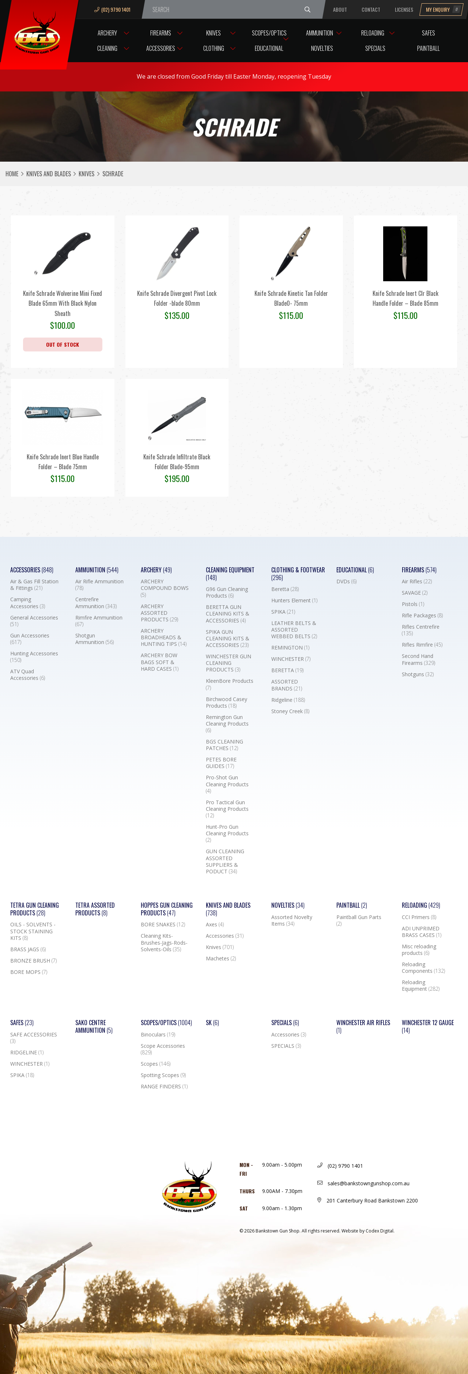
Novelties (322, 48)
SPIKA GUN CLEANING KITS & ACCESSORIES (227, 638)
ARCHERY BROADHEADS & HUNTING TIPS (163, 637)
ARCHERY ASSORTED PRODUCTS (159, 613)
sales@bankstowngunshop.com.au (363, 1183)
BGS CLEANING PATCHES (224, 745)
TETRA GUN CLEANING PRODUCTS (34, 909)
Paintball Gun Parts (358, 920)
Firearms (160, 33)
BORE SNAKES (163, 924)
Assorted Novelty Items (291, 920)
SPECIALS (286, 1046)
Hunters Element (294, 600)
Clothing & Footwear (298, 573)
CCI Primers (419, 917)
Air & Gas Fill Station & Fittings (34, 584)
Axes (215, 924)
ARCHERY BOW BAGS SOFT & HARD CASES (159, 662)
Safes (428, 33)
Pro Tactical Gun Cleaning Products (227, 809)
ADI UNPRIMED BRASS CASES (421, 931)
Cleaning (107, 48)
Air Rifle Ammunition (99, 584)
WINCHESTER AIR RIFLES (363, 1026)
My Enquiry (443, 9)
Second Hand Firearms (418, 659)
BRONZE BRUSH (33, 960)
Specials (375, 48)
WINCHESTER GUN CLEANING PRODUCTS (228, 663)
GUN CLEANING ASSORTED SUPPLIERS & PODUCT (225, 861)
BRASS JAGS (28, 949)
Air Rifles (417, 581)
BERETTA (287, 670)
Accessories (160, 48)
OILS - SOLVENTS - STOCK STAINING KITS (33, 931)
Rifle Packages (422, 615)
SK (212, 1023)
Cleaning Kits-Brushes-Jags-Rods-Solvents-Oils (164, 942)
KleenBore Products (229, 684)
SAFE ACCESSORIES (33, 1037)
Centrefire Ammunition (96, 602)
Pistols (413, 604)
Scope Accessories (163, 1049)
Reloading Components (423, 967)
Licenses (404, 9)
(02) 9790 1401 (112, 9)
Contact (371, 9)
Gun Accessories (29, 638)
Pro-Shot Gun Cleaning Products (227, 784)
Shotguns (418, 674)
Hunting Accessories (34, 656)
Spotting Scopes (163, 1075)
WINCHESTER (290, 659)
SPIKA (283, 612)
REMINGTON (290, 647)
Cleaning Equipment (230, 573)
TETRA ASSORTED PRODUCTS (95, 909)
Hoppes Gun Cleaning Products (167, 909)
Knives (213, 33)
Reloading (372, 33)
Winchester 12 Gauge (428, 1026)
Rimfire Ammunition (98, 621)
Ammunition (319, 33)
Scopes (155, 1064)
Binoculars (158, 1034)
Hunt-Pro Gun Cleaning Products (227, 833)
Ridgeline (288, 700)
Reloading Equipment (420, 985)
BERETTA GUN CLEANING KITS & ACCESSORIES (227, 614)
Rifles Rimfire (422, 644)
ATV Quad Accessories (27, 674)
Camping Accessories (27, 602)
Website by (368, 1231)
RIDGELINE (27, 1052)
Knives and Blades (48, 173)
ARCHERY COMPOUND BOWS (165, 588)
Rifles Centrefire (420, 630)
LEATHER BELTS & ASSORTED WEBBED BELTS (294, 630)
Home (11, 173)
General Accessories (34, 621)
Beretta (285, 589)
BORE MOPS (28, 972)
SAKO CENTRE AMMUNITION (94, 1026)
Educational (269, 48)
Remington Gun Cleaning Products (227, 724)
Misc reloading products (419, 949)
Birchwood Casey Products (226, 702)
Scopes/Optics (269, 33)
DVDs (346, 581)
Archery (107, 33)
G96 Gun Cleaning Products (227, 592)
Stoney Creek (290, 711)
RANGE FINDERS (164, 1086)
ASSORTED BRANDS (286, 685)
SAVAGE (414, 593)
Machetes (221, 958)
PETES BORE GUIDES (221, 762)
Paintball (428, 48)
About (340, 9)
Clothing (213, 48)
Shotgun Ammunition (94, 638)
